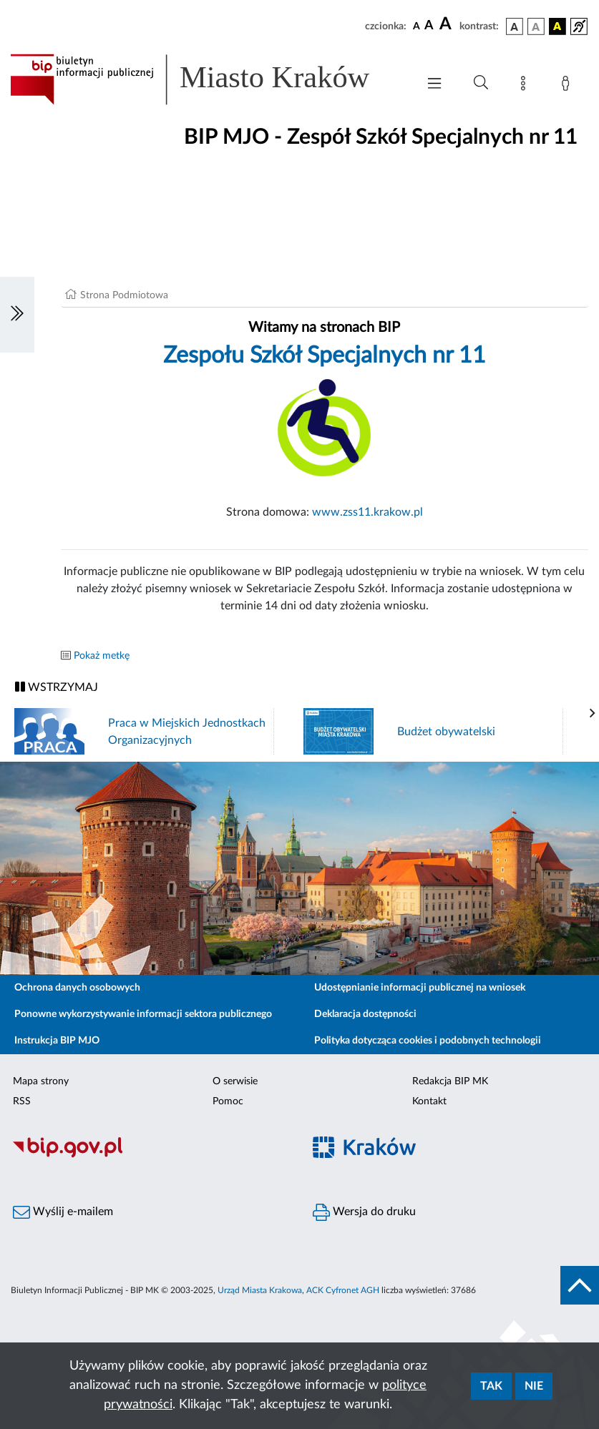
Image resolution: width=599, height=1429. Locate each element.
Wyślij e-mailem (63, 1212)
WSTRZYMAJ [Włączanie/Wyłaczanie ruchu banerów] (56, 687)
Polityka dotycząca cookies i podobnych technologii (427, 1041)
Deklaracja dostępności (365, 1014)
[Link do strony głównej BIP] (206, 79)
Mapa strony (41, 1081)
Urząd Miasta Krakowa (260, 1290)
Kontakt (429, 1101)
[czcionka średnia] (429, 26)
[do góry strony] (579, 1285)
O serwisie (235, 1081)
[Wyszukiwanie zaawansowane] (481, 83)
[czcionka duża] (447, 24)
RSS (22, 1101)
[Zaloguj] (568, 86)
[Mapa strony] (526, 86)
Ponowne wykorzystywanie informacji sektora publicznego (143, 1014)
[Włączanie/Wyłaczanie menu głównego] (434, 84)
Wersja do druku (364, 1212)
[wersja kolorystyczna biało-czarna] (536, 26)
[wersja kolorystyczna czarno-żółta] (557, 26)
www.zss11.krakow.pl (367, 512)
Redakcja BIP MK (450, 1081)
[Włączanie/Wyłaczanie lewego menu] (17, 315)
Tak (491, 1386)
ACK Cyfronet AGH (342, 1290)
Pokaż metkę (102, 656)
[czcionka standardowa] (416, 25)
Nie (534, 1386)
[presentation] (592, 714)
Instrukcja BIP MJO (56, 1041)
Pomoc (228, 1101)
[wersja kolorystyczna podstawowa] (514, 26)
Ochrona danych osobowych (77, 988)
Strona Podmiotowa (124, 295)
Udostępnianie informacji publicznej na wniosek (419, 988)
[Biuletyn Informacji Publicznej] (150, 1155)
